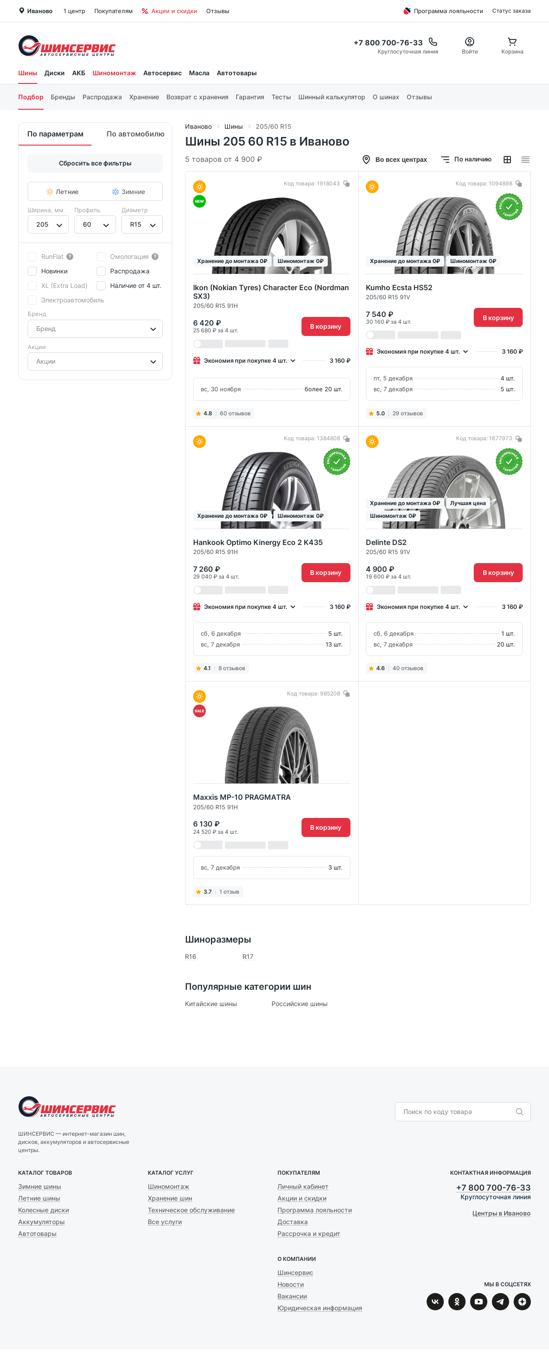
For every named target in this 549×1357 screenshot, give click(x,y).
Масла (199, 73)
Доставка (292, 1222)
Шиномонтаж (114, 73)
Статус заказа (511, 10)
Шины (27, 73)
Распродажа (102, 97)
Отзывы (217, 11)
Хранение (144, 97)
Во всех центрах (394, 159)
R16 (190, 956)
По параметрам (55, 133)
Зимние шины (39, 1186)
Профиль (87, 210)
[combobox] (37, 224)
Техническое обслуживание (191, 1210)
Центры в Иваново (501, 1213)
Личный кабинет (303, 1186)
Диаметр (134, 210)
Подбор (31, 97)
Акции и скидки (169, 11)
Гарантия (250, 97)
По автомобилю (136, 133)
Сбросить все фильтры (95, 163)
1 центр (74, 11)
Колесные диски (43, 1210)
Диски (54, 73)
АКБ (78, 73)
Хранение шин (170, 1198)
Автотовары (237, 73)
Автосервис (162, 73)
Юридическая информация (319, 1308)
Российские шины (300, 1003)
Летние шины (39, 1198)
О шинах (386, 97)
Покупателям (113, 11)
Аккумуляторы (41, 1222)
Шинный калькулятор (331, 97)
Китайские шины (211, 1003)
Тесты (281, 97)
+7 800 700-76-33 (493, 1187)
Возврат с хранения (197, 97)
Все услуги (165, 1222)
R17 (248, 956)
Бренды (63, 97)
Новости (290, 1284)
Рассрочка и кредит (308, 1233)
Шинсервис (67, 45)
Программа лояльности (442, 11)
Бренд (37, 313)
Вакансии (292, 1296)
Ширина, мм (45, 210)
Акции (37, 346)
